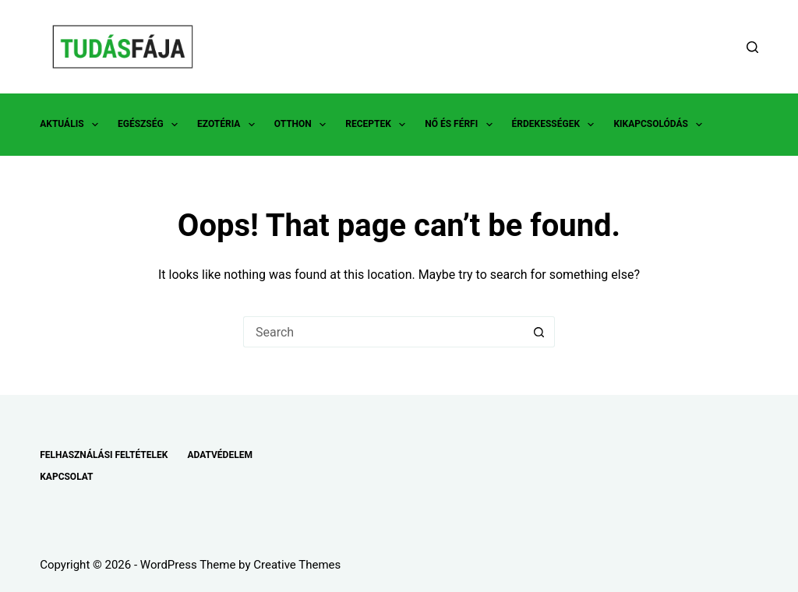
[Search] (752, 47)
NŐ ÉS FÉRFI (461, 124)
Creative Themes (297, 565)
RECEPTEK (378, 124)
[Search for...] (383, 331)
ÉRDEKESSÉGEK (556, 124)
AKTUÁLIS (72, 124)
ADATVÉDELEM (219, 454)
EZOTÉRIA (229, 124)
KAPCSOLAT (66, 476)
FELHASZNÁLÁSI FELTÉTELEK (104, 454)
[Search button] (539, 331)
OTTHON (303, 124)
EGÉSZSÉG (151, 124)
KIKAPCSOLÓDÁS (660, 124)
